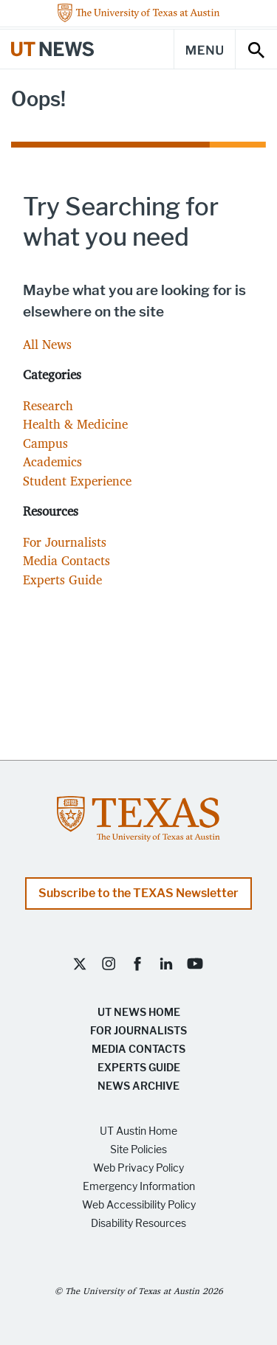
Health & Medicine (75, 424)
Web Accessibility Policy (139, 1205)
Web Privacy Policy (138, 1168)
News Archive (138, 1086)
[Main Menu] (205, 49)
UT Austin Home (138, 1131)
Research (48, 405)
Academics (52, 461)
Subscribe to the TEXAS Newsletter (138, 893)
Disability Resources (138, 1223)
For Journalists (64, 542)
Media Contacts (66, 560)
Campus (45, 443)
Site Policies (138, 1150)
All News (47, 344)
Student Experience (77, 481)
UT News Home (139, 1012)
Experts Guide (62, 579)
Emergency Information (139, 1186)
